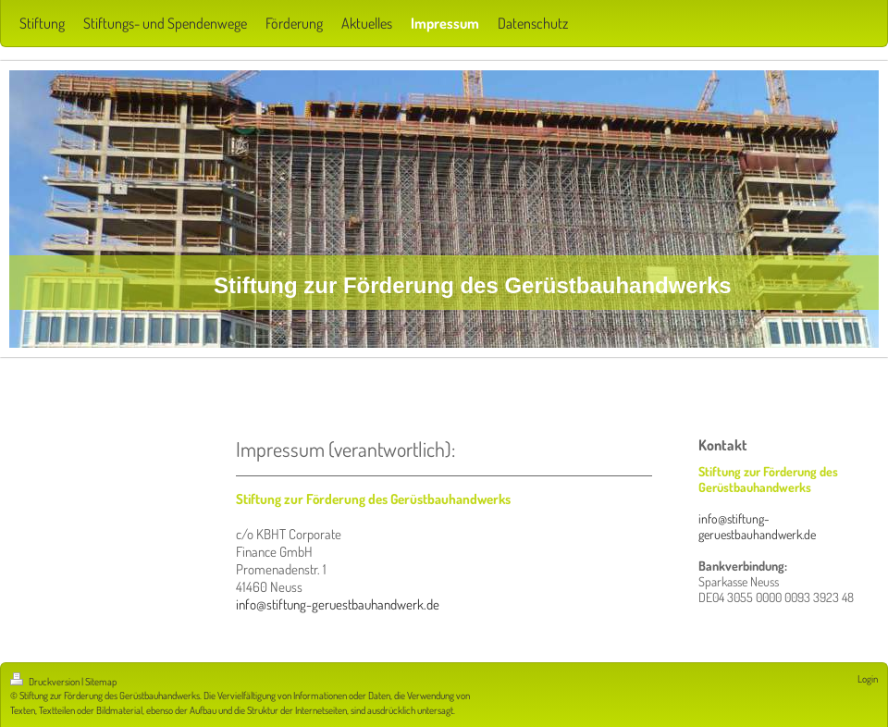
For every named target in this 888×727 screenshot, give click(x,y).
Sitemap (101, 681)
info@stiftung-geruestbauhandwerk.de (337, 604)
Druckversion (45, 681)
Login (867, 678)
